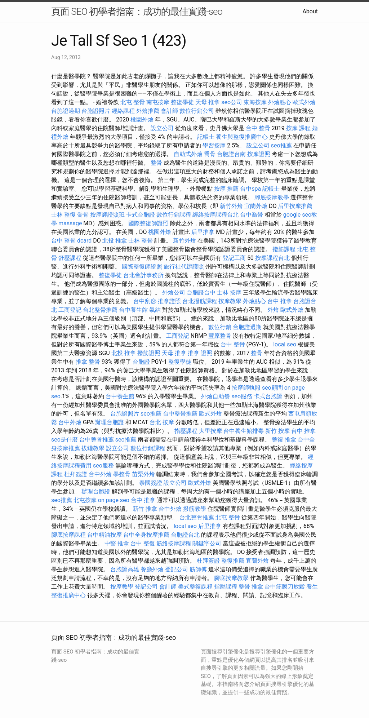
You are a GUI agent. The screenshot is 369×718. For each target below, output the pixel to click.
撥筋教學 (194, 508)
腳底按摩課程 (68, 534)
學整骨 (121, 474)
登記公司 (176, 569)
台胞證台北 (185, 534)
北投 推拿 (114, 240)
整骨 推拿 (251, 586)
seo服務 (241, 396)
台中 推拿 (279, 301)
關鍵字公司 (206, 543)
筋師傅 (198, 569)
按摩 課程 (298, 128)
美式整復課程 (195, 586)
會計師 (169, 110)
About (310, 11)
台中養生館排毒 (243, 430)
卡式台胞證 (140, 214)
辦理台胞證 (109, 422)
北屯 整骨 (132, 102)
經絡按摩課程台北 (215, 214)
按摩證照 (258, 154)
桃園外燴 (142, 119)
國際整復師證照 (148, 223)
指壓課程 (185, 430)
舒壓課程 (69, 257)
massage (70, 223)
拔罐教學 (93, 448)
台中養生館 (133, 309)
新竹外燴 (231, 206)
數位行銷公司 (196, 110)
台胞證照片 (95, 110)
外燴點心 (279, 102)
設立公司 (162, 128)
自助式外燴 (188, 154)
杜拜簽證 (75, 474)
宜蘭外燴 (255, 206)
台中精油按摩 (104, 534)
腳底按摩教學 (271, 197)
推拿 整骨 (88, 361)
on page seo (113, 500)
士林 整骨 (140, 240)
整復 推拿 (284, 439)
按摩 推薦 (226, 188)
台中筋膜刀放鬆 (284, 586)
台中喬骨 (251, 214)
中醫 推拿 (117, 543)
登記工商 (234, 257)
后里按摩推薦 (295, 206)
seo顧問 (272, 387)
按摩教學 (229, 301)
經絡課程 (123, 110)
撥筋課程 (283, 249)
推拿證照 (169, 301)
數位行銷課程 (173, 214)
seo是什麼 (64, 439)
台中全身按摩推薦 (146, 534)
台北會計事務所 (143, 275)
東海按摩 (255, 102)
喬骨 (209, 154)
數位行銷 (219, 327)
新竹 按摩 (277, 430)
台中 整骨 (258, 128)
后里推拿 (202, 232)
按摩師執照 (246, 387)
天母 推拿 (207, 102)
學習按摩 (214, 145)
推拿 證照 (200, 353)
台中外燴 (69, 422)
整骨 (156, 162)
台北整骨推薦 (100, 309)
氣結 (155, 309)
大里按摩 (210, 430)
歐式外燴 (304, 102)
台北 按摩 (162, 422)
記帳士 (205, 136)
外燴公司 (173, 292)
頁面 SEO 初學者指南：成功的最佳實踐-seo (136, 11)
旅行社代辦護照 (184, 266)
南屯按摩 (157, 102)
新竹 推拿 (145, 508)
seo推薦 (281, 145)
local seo (284, 344)
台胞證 (141, 361)
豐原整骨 (219, 335)
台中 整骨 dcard (71, 240)
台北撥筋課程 (199, 301)
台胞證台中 (201, 292)
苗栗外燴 (143, 474)
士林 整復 (63, 214)
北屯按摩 (85, 500)
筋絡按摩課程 (173, 543)
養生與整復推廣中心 (242, 136)
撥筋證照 (148, 353)
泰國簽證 (150, 482)
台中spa (250, 188)
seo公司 (231, 102)
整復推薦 (232, 560)
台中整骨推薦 (180, 413)
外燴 (273, 309)
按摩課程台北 (272, 257)
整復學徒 (182, 102)
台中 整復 (142, 543)
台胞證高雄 (124, 569)
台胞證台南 (231, 154)
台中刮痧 (144, 301)
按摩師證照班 (107, 214)
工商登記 (69, 309)
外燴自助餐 (215, 396)
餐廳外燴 (152, 569)
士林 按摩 (229, 292)
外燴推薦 (147, 110)
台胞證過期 (65, 110)
